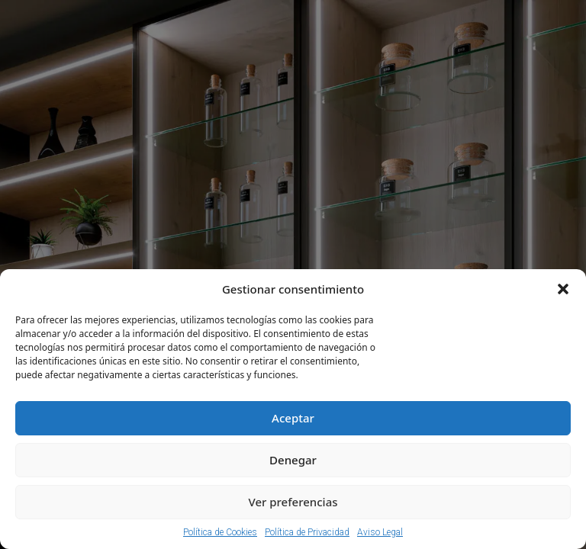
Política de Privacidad (307, 532)
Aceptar (293, 417)
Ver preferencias (292, 501)
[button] (563, 289)
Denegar (293, 459)
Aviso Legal (380, 532)
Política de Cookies (220, 532)
